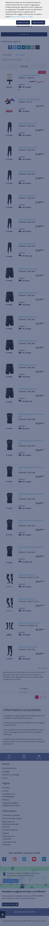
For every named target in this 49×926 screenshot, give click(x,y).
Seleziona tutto (38, 22)
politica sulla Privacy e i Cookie (22, 16)
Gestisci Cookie (23, 22)
